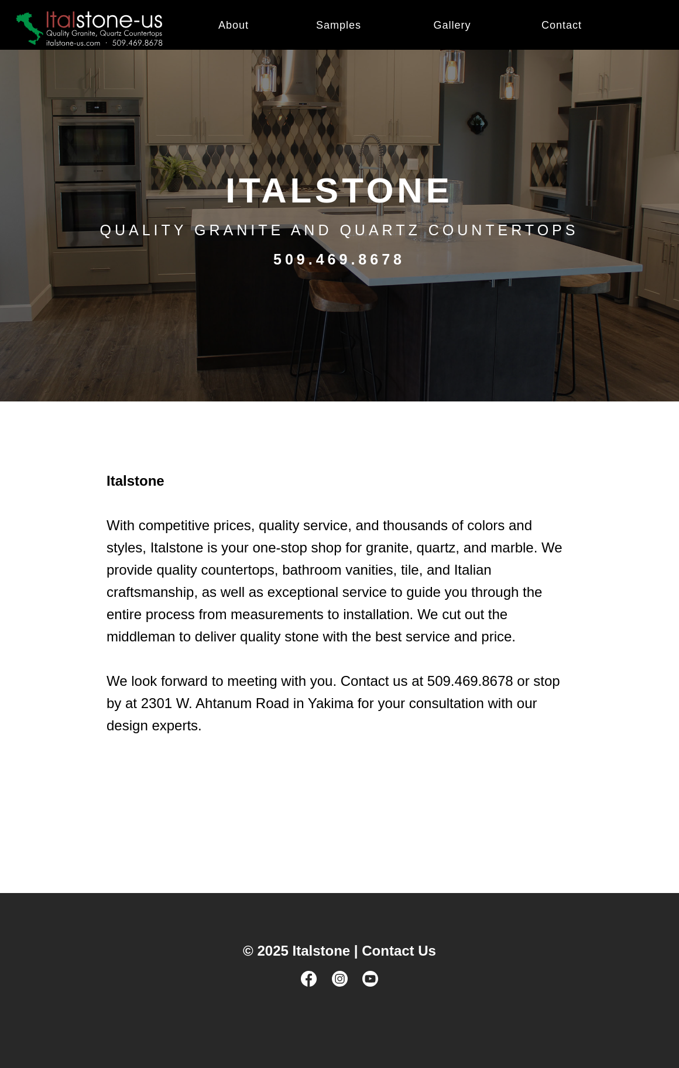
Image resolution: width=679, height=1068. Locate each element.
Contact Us (399, 951)
